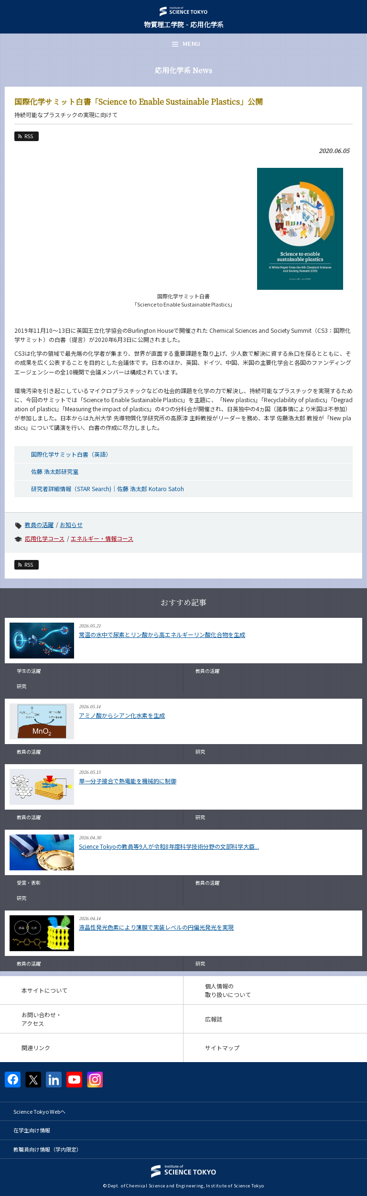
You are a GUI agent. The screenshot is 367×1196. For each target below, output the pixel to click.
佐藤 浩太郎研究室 (54, 471)
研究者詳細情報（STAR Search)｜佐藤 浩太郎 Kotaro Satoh (107, 488)
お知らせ (71, 524)
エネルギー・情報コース (102, 538)
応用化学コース (45, 538)
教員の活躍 (39, 524)
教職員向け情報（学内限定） (47, 1149)
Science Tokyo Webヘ (39, 1111)
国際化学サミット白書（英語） (71, 454)
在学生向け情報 (31, 1130)
